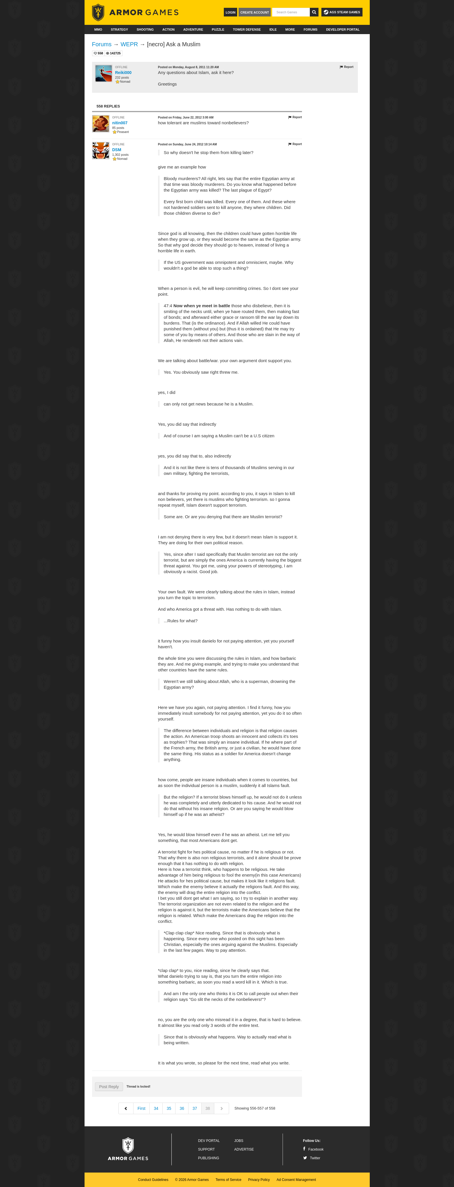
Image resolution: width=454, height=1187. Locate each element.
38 (208, 1108)
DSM (116, 150)
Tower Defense (247, 29)
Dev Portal (209, 1141)
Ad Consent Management (296, 1180)
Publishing (208, 1158)
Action (168, 29)
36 (182, 1108)
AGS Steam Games (342, 12)
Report (346, 67)
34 (156, 1108)
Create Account (254, 12)
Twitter (311, 1158)
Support (206, 1149)
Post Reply (109, 1086)
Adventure (193, 29)
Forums (311, 29)
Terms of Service (228, 1180)
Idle (273, 29)
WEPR (129, 44)
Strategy (119, 29)
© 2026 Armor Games (192, 1180)
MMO (98, 29)
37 (195, 1108)
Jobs (238, 1141)
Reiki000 (123, 73)
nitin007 (120, 123)
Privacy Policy (259, 1180)
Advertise (244, 1149)
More (290, 29)
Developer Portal (343, 29)
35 (169, 1108)
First (141, 1108)
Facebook (313, 1149)
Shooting (145, 29)
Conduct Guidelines (153, 1180)
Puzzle (218, 29)
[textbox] (291, 12)
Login (230, 12)
